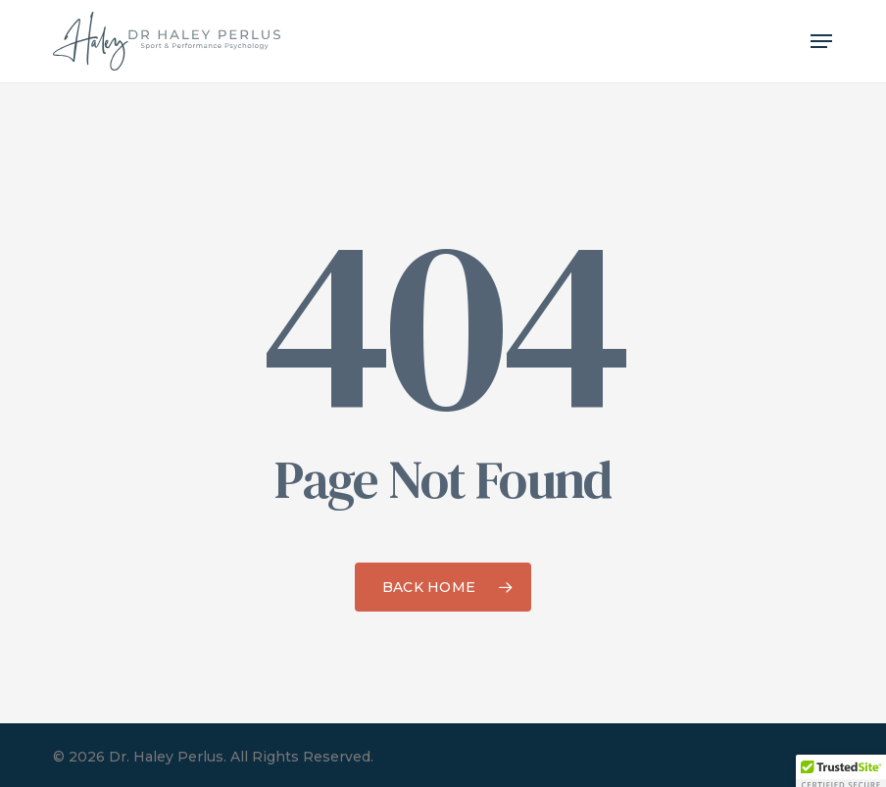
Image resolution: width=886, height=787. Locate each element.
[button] (821, 41)
